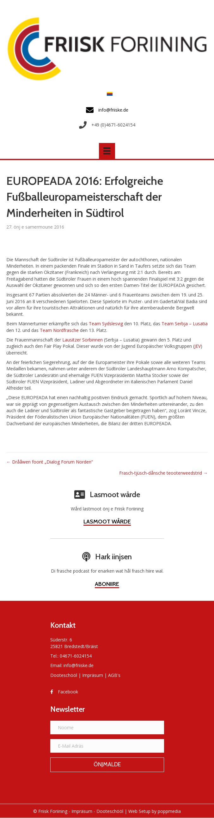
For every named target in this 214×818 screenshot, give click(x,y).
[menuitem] (108, 94)
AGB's (114, 675)
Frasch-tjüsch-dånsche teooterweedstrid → (163, 473)
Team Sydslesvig (106, 324)
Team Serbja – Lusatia (185, 324)
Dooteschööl (63, 675)
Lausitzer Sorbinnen (82, 340)
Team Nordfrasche (59, 330)
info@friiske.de (79, 665)
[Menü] (107, 151)
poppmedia (169, 811)
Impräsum (92, 675)
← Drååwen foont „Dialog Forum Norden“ (49, 462)
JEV (197, 346)
